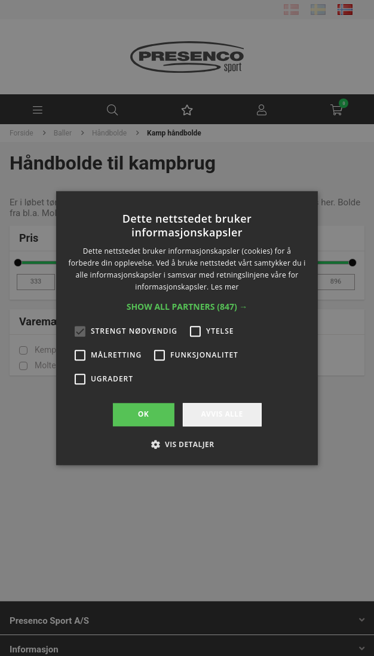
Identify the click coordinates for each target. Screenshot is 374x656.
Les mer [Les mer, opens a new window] (225, 287)
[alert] (187, 328)
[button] (187, 307)
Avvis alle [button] (222, 414)
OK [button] (143, 414)
